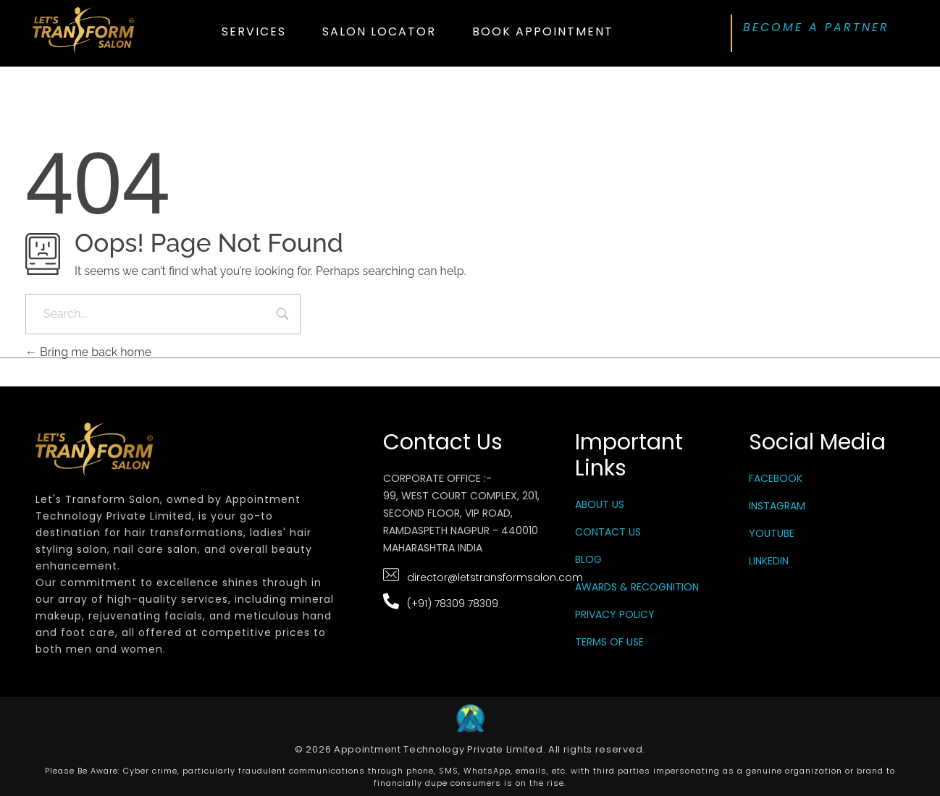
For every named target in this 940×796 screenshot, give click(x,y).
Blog (588, 559)
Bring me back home (88, 352)
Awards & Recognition (637, 587)
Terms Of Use (609, 642)
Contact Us (608, 532)
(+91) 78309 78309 (452, 603)
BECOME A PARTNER (816, 27)
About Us (599, 504)
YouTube (771, 533)
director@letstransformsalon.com (495, 577)
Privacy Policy (615, 614)
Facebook (775, 478)
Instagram (777, 506)
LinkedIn (769, 561)
